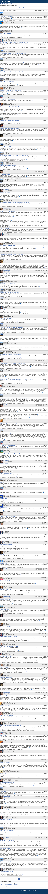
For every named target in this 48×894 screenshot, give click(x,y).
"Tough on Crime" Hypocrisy (13, 128)
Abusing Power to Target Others (7, 799)
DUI (1, 264)
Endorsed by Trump (43, 308)
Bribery (2, 90)
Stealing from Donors (5, 71)
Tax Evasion (18, 354)
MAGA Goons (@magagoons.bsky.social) (9, 884)
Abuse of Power (15, 120)
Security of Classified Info (6, 473)
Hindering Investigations (5, 589)
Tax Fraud (2, 345)
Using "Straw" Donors (26, 62)
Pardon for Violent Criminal (19, 363)
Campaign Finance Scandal (16, 71)
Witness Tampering (19, 744)
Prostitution (6, 90)
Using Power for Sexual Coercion (12, 373)
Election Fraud (3, 62)
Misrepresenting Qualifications (7, 782)
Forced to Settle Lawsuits (18, 254)
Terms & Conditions (32, 890)
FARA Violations (4, 754)
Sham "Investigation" (5, 228)
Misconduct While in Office (6, 656)
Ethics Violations (12, 42)
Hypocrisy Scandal (12, 636)
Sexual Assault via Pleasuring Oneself (24, 379)
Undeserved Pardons (5, 174)
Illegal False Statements (20, 53)
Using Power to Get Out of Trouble (10, 264)
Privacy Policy (23, 890)
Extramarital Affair (4, 42)
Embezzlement (3, 433)
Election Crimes (3, 398)
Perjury (7, 609)
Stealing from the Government (7, 16)
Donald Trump (6, 171)
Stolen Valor (8, 345)
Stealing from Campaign (5, 24)
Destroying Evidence (19, 453)
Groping (2, 373)
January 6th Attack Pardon (6, 363)
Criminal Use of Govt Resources (7, 53)
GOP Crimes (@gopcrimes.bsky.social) (9, 886)
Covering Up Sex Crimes (5, 705)
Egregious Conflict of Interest (6, 580)
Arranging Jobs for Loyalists (6, 599)
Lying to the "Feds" (12, 398)
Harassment (14, 165)
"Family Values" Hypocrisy (22, 42)
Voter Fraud (3, 609)
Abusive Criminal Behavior (16, 90)
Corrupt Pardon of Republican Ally (8, 211)
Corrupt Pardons (4, 463)
